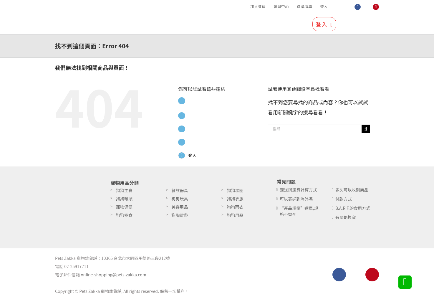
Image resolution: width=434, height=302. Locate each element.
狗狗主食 (124, 192)
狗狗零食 (124, 217)
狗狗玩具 (179, 201)
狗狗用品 (235, 217)
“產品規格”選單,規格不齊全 (299, 213)
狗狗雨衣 (235, 209)
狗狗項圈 (235, 192)
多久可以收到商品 (351, 192)
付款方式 (343, 201)
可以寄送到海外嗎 (296, 201)
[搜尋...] (315, 129)
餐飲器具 (179, 192)
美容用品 (179, 209)
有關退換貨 (345, 219)
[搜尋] (368, 23)
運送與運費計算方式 (298, 192)
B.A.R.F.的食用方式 (352, 210)
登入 (193, 155)
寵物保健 (124, 209)
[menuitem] (257, 6)
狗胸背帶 (179, 217)
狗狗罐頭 (124, 201)
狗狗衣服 (235, 201)
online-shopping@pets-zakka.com (113, 277)
